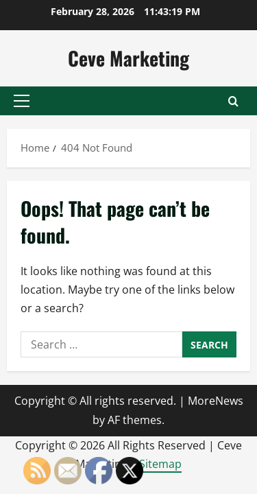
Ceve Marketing (128, 58)
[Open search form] (233, 101)
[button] (21, 100)
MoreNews (215, 400)
